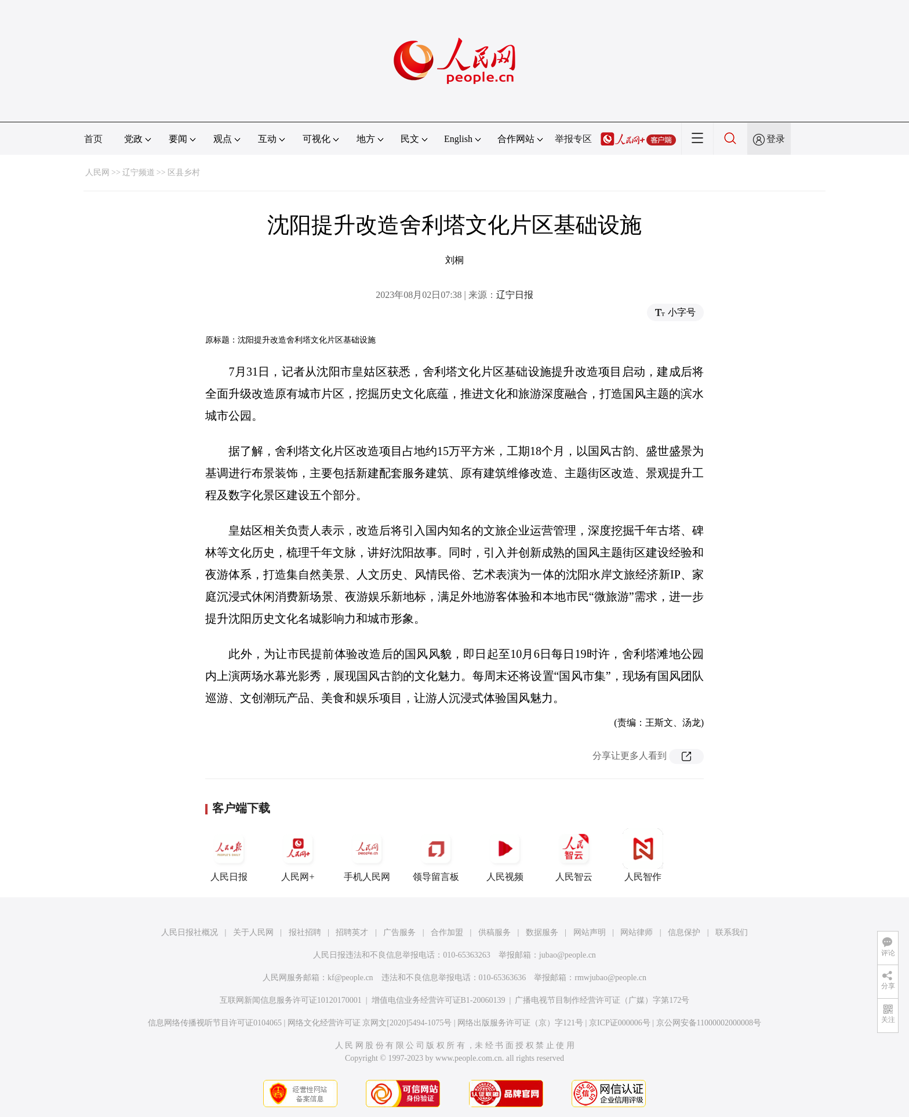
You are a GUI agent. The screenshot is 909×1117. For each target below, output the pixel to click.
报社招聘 (305, 932)
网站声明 (589, 932)
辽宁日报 (514, 295)
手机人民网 (367, 855)
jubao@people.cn (567, 955)
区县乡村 (184, 172)
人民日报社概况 (189, 932)
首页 (93, 139)
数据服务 (542, 932)
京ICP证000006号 (619, 1022)
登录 (775, 139)
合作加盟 (447, 932)
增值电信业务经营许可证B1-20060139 (439, 1000)
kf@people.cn (350, 977)
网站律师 (636, 932)
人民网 (97, 172)
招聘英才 (352, 932)
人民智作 (643, 855)
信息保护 (684, 932)
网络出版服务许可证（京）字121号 (520, 1022)
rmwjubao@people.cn (610, 977)
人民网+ (298, 855)
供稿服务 (494, 932)
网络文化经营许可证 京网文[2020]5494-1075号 (370, 1022)
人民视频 (505, 855)
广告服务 (399, 932)
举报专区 (573, 139)
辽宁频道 (138, 172)
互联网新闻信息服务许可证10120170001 (291, 1000)
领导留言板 (436, 855)
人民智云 (574, 855)
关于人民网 (253, 932)
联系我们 (731, 932)
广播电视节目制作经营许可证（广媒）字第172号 (602, 1000)
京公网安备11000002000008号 (708, 1022)
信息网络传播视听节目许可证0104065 (215, 1022)
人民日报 (229, 855)
